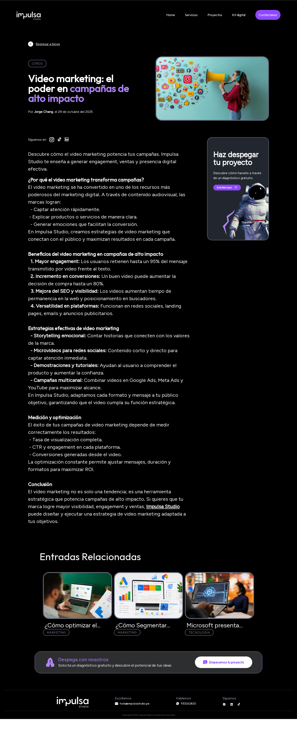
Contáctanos (268, 15)
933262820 (186, 703)
